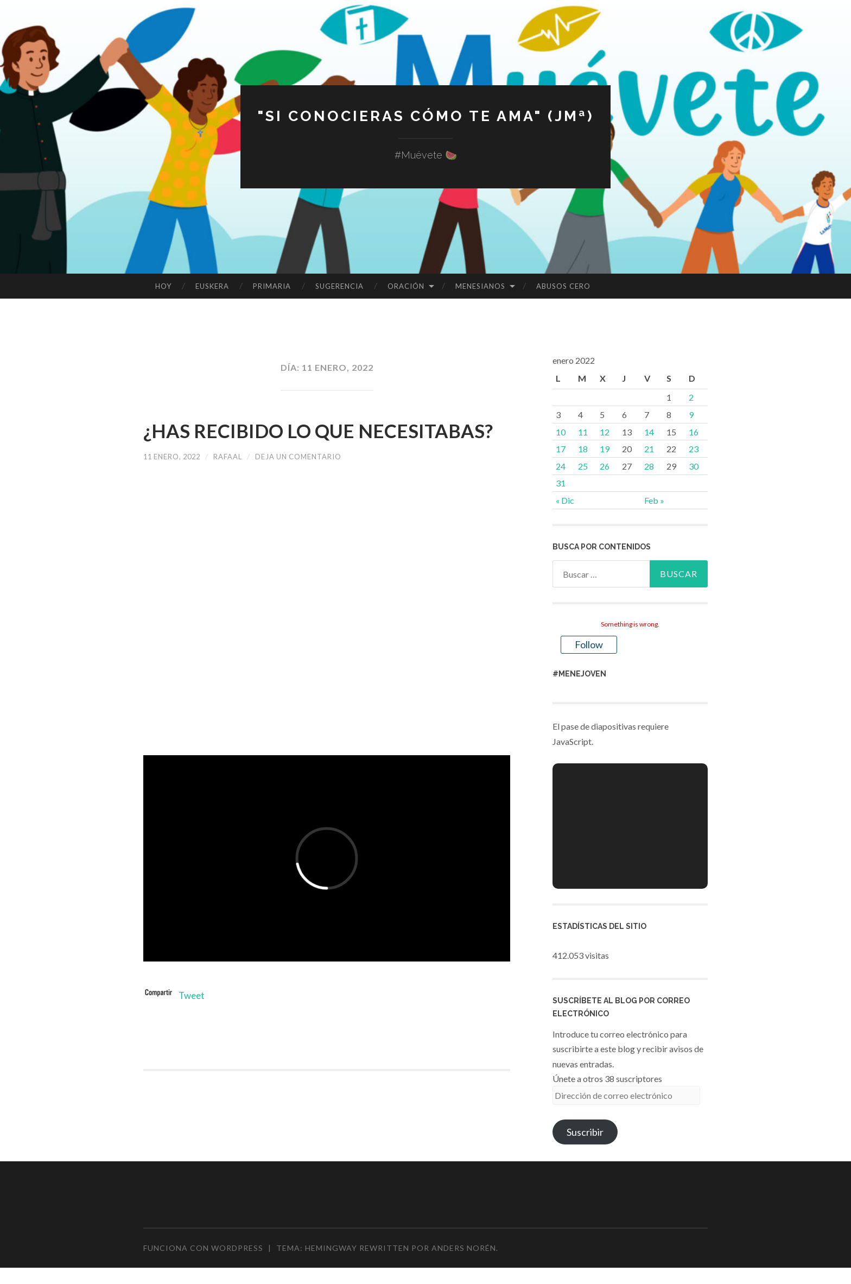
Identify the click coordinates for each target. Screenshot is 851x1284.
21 (649, 449)
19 (604, 449)
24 (561, 466)
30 (693, 466)
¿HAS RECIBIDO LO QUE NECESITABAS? (276, 443)
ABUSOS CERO (563, 286)
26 (604, 466)
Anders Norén (463, 1248)
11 (583, 432)
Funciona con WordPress (203, 1248)
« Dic (565, 500)
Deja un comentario (312, 485)
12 (604, 432)
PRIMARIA (272, 286)
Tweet (193, 1024)
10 (561, 432)
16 (693, 432)
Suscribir (585, 1132)
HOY (163, 286)
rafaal (236, 485)
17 (561, 449)
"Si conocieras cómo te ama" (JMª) (425, 115)
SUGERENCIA (339, 286)
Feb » (654, 500)
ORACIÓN (406, 286)
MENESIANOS (480, 286)
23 (693, 449)
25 (583, 466)
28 (649, 466)
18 (583, 449)
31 (561, 483)
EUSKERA (212, 286)
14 (649, 432)
